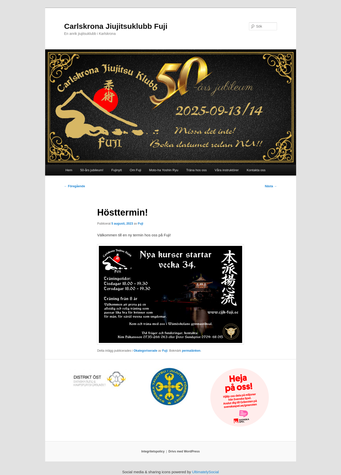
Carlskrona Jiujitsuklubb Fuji (116, 26)
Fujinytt (116, 170)
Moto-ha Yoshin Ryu (163, 170)
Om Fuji (135, 170)
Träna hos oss (196, 170)
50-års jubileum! (92, 170)
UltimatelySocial (205, 472)
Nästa (271, 186)
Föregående (74, 186)
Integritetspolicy (153, 451)
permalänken (191, 350)
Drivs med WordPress (184, 451)
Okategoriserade (145, 350)
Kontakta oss (256, 170)
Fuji (140, 223)
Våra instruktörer (227, 170)
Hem (68, 170)
